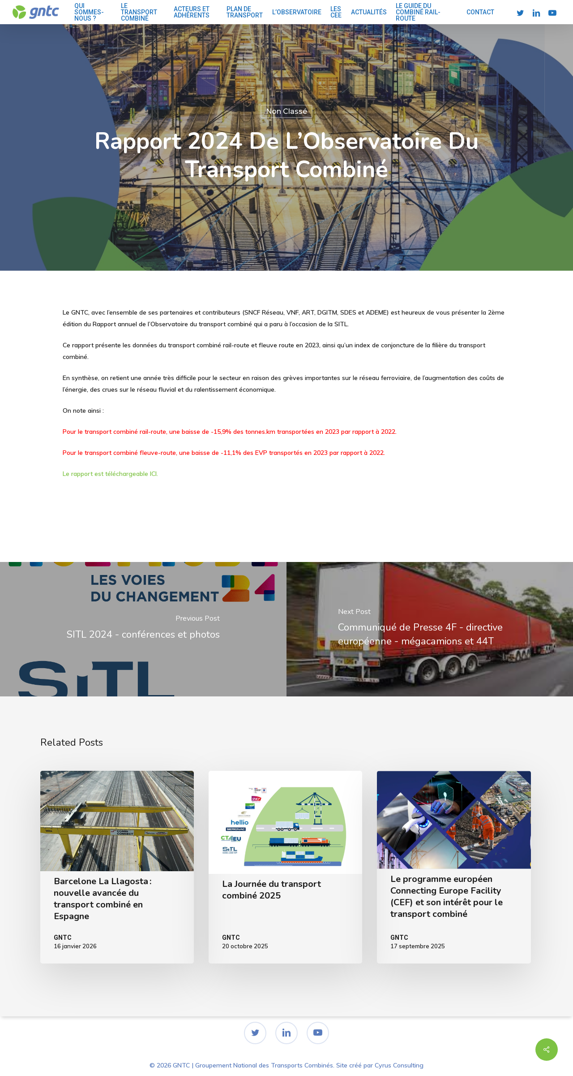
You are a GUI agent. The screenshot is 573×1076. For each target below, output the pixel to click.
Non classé (286, 111)
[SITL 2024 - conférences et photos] (143, 629)
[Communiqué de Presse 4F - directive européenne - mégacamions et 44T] (429, 629)
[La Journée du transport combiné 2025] (285, 867)
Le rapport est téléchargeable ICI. (111, 474)
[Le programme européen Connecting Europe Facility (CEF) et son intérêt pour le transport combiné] (453, 867)
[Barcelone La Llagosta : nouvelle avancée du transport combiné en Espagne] (117, 867)
